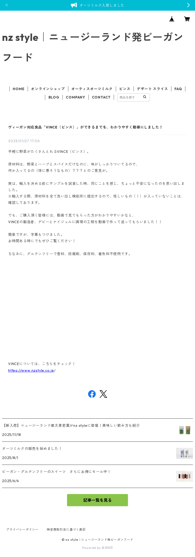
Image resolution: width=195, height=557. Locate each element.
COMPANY (75, 97)
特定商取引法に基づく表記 (66, 529)
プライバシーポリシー (22, 529)
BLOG (53, 97)
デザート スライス (152, 89)
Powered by (97, 548)
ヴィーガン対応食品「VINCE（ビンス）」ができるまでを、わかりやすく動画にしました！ (85, 127)
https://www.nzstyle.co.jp (31, 370)
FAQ (178, 89)
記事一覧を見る (97, 500)
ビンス (124, 89)
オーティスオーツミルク (92, 89)
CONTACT (101, 97)
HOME (18, 89)
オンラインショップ (48, 89)
